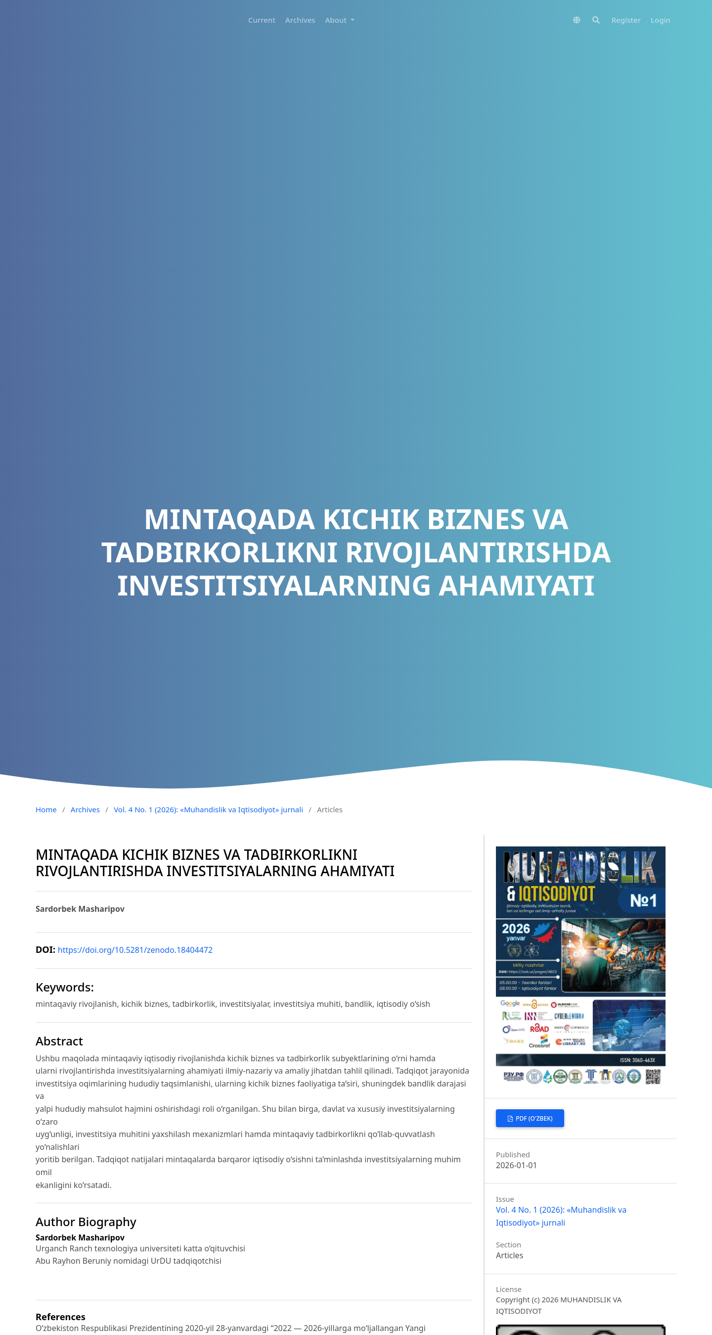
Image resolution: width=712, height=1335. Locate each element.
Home (46, 809)
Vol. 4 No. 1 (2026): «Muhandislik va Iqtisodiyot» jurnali (208, 809)
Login (660, 20)
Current (261, 20)
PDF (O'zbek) (533, 1118)
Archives (300, 20)
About (337, 20)
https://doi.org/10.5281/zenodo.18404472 (135, 949)
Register (626, 20)
